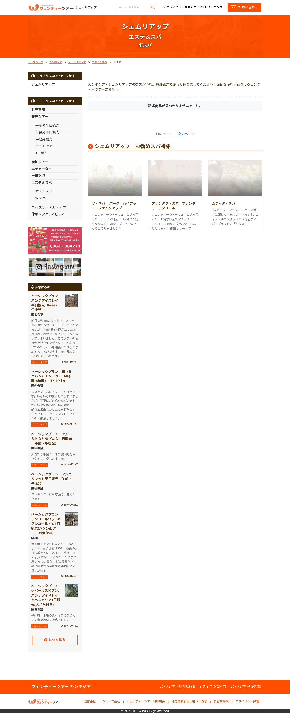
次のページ (186, 134)
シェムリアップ (77, 62)
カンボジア (55, 62)
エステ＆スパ (99, 62)
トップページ (35, 62)
